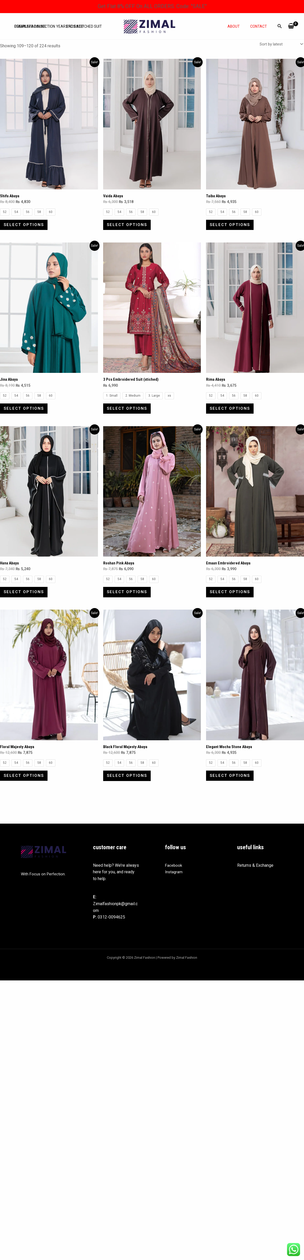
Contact (260, 26)
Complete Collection (33, 22)
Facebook (174, 879)
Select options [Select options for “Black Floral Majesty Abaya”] (128, 788)
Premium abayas (28, 30)
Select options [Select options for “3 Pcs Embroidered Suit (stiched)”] (128, 414)
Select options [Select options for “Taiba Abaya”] (231, 226)
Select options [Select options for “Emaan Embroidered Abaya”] (231, 601)
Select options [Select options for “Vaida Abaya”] (128, 226)
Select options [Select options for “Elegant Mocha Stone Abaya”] (231, 788)
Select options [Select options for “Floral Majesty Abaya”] (25, 788)
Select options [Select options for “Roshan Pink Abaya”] (128, 601)
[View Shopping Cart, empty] (291, 26)
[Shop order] (279, 44)
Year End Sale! (66, 30)
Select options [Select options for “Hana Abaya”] (25, 601)
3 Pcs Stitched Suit (80, 22)
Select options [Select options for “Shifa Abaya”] (25, 226)
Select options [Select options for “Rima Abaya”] (231, 414)
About (238, 26)
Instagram (174, 886)
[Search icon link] (279, 27)
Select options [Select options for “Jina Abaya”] (25, 414)
